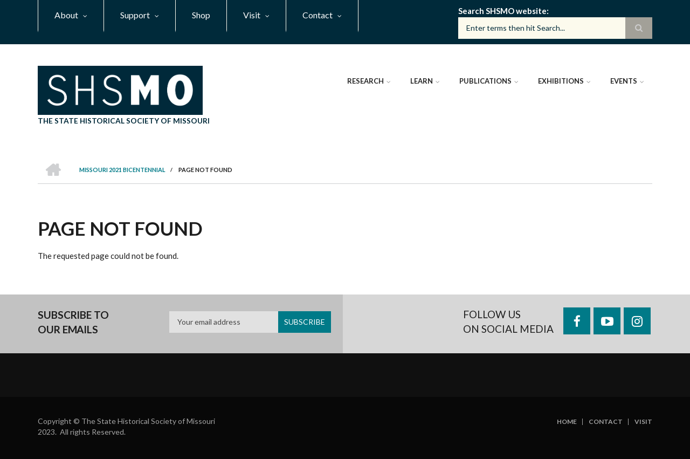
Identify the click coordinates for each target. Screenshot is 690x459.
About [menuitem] (66, 15)
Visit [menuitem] (251, 15)
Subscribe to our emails (73, 322)
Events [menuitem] (623, 81)
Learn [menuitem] (421, 81)
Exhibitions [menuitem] (561, 81)
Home (567, 422)
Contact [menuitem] (317, 15)
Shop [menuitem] (201, 15)
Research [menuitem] (365, 81)
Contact (606, 422)
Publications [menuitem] (485, 81)
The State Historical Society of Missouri (124, 120)
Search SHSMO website (502, 11)
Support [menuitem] (135, 15)
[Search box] (555, 28)
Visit (643, 422)
